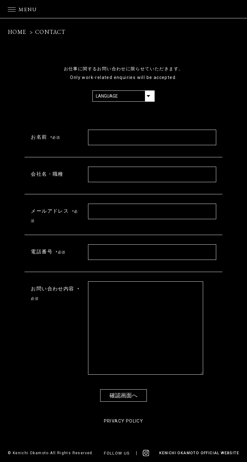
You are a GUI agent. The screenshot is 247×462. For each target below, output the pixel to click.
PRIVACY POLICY (123, 420)
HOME (17, 31)
